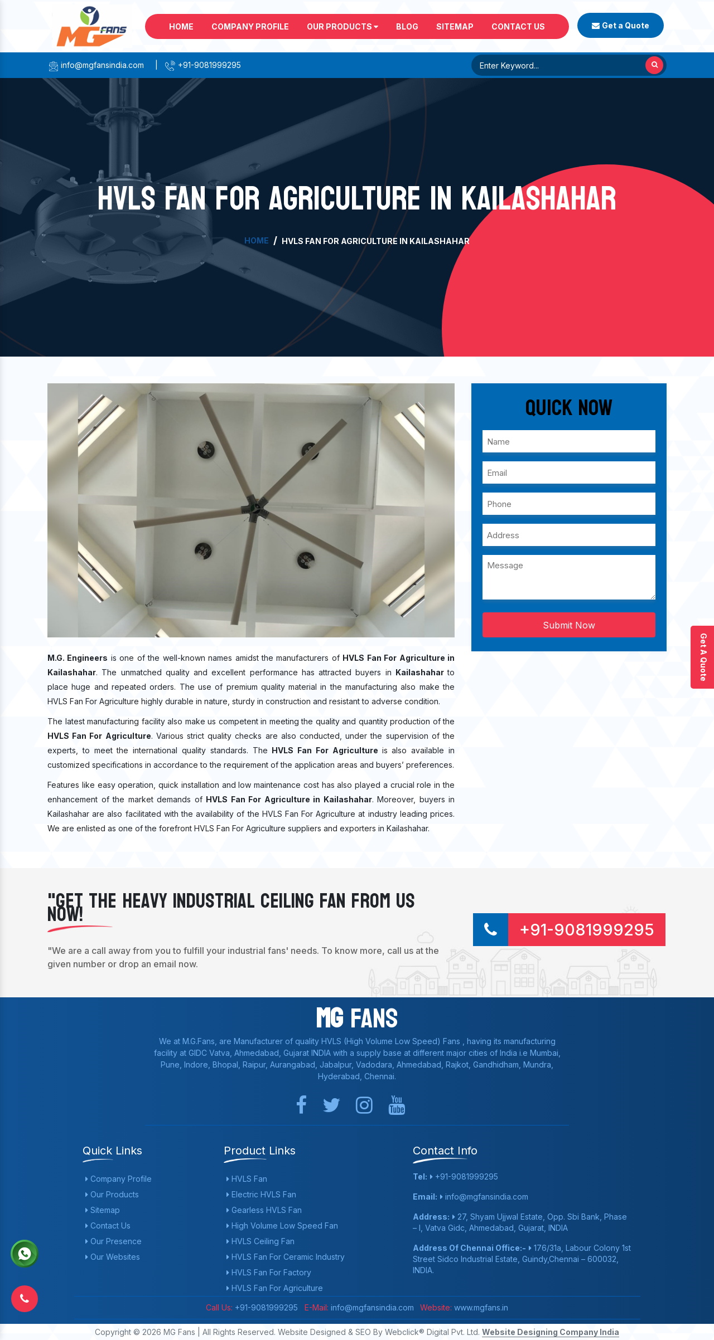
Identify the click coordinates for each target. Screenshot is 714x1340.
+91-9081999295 (203, 65)
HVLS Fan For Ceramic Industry (285, 1256)
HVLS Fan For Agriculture (274, 1288)
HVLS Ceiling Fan (260, 1241)
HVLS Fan (246, 1178)
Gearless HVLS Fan (264, 1210)
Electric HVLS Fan (261, 1194)
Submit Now (569, 625)
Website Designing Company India (550, 1332)
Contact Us (518, 26)
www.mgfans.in (480, 1307)
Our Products (342, 26)
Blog (407, 26)
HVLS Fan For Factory (268, 1272)
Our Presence (113, 1241)
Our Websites (112, 1256)
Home (181, 26)
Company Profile (250, 26)
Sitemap (455, 26)
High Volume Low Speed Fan (282, 1225)
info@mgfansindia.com (95, 65)
